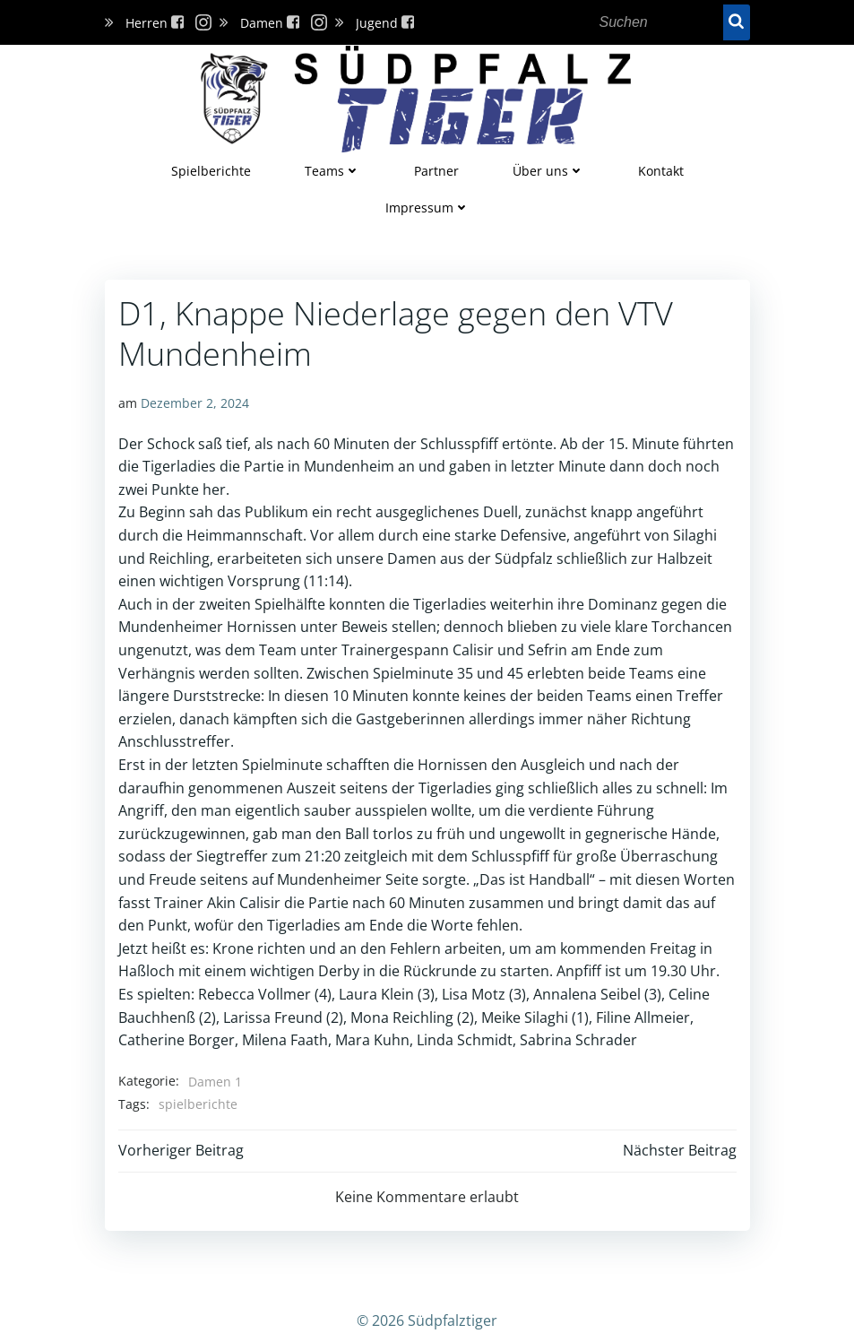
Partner (436, 170)
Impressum (427, 207)
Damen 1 (215, 1081)
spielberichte (198, 1104)
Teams (332, 170)
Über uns (548, 170)
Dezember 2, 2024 (195, 402)
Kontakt (661, 170)
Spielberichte (211, 170)
